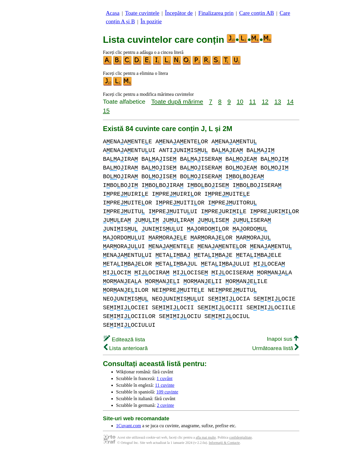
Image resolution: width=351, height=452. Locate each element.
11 (252, 101)
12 (265, 101)
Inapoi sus (283, 339)
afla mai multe (206, 437)
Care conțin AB (256, 13)
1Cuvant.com (128, 425)
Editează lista (124, 339)
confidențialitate (240, 437)
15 (106, 110)
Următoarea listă (275, 348)
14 (290, 101)
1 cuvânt (165, 378)
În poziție (151, 21)
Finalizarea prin (216, 13)
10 (239, 101)
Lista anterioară (126, 348)
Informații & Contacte (224, 443)
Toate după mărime (177, 101)
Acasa (113, 13)
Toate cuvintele (142, 13)
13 (277, 101)
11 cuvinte (165, 385)
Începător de (179, 13)
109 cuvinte (167, 391)
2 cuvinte (165, 405)
